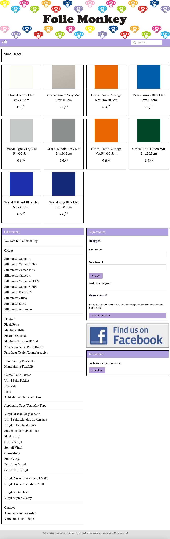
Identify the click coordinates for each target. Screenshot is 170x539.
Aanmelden (97, 370)
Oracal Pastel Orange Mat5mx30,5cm (106, 151)
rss (79, 533)
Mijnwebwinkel (121, 533)
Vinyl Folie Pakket (16, 380)
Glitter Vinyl (13, 442)
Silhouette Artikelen (18, 309)
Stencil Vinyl (13, 447)
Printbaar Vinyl (15, 464)
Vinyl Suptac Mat (16, 492)
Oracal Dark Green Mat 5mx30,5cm (148, 151)
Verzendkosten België (19, 518)
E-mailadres (95, 249)
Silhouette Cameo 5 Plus (20, 264)
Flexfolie (10, 319)
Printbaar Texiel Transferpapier (26, 352)
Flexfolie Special (15, 335)
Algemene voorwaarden (20, 513)
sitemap (72, 533)
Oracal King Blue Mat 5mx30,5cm (64, 204)
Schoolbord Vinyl (16, 470)
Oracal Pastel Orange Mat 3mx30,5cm (106, 97)
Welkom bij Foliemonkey (21, 240)
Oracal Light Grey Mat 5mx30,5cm (21, 151)
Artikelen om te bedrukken (22, 397)
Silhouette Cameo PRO (19, 270)
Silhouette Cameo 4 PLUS (21, 281)
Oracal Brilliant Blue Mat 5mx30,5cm (21, 204)
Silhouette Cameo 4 (17, 275)
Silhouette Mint (15, 303)
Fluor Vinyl (12, 458)
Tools (7, 391)
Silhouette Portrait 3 (18, 292)
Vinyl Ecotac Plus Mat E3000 (24, 484)
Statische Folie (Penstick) (21, 430)
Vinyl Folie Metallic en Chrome (25, 419)
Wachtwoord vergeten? (100, 283)
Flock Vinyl (12, 436)
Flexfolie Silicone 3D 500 (21, 341)
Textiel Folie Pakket (17, 375)
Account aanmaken (101, 315)
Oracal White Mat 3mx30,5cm (21, 97)
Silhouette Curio (15, 298)
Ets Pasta (10, 386)
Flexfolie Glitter (15, 330)
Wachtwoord (96, 262)
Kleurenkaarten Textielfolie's (23, 347)
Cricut (8, 250)
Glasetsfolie (12, 453)
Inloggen (96, 275)
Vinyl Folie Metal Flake (20, 425)
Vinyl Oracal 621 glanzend (22, 414)
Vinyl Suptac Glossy (18, 498)
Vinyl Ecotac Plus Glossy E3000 (26, 478)
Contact (9, 507)
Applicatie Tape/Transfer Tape (25, 405)
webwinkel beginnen (91, 533)
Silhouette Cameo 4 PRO (20, 286)
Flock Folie (11, 324)
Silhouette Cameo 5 (17, 258)
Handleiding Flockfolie (19, 361)
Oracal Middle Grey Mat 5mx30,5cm (64, 151)
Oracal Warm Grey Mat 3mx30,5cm (63, 97)
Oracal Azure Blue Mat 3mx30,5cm (149, 97)
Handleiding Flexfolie (19, 366)
